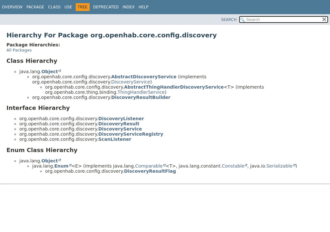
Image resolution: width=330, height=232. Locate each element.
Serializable (280, 166)
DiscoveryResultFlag (150, 171)
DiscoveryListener (121, 118)
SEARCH (229, 19)
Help (144, 7)
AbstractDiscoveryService (144, 76)
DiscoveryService (130, 81)
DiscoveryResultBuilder (140, 97)
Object (49, 71)
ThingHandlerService (141, 92)
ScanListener (114, 139)
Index (128, 7)
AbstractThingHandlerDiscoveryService (174, 87)
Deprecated (106, 7)
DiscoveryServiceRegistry (130, 134)
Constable (233, 166)
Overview (12, 7)
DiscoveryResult (118, 123)
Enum (61, 166)
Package (35, 7)
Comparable (149, 166)
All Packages (19, 50)
